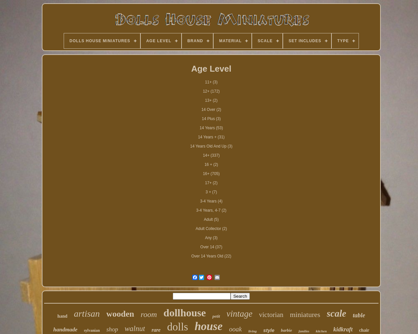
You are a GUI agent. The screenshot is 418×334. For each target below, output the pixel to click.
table (359, 315)
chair (364, 330)
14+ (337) (211, 155)
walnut (135, 329)
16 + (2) (211, 164)
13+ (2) (211, 100)
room (149, 314)
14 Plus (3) (211, 118)
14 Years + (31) (211, 137)
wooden (120, 314)
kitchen (321, 331)
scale (336, 313)
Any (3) (211, 238)
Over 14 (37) (211, 247)
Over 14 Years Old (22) (211, 256)
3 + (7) (211, 192)
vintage (239, 314)
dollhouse (185, 313)
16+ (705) (211, 173)
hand (62, 316)
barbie (286, 330)
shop (112, 329)
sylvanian (92, 330)
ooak (235, 329)
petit (216, 316)
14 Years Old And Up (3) (211, 146)
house (209, 326)
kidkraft (343, 329)
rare (156, 330)
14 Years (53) (211, 128)
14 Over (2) (211, 109)
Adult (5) (211, 219)
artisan (87, 313)
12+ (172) (211, 91)
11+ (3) (211, 82)
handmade (65, 329)
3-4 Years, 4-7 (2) (211, 210)
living (252, 331)
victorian (271, 315)
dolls (177, 327)
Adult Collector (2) (211, 228)
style (268, 330)
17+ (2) (211, 183)
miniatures (305, 314)
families (303, 331)
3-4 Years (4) (211, 201)
